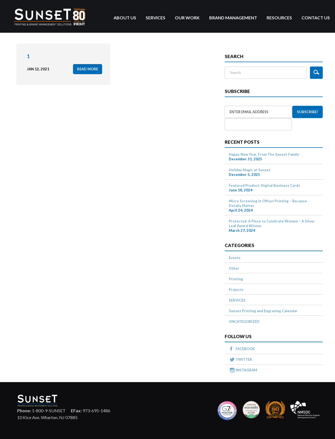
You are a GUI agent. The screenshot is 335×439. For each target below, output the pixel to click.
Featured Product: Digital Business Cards (264, 185)
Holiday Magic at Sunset (249, 170)
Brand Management (233, 17)
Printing (236, 279)
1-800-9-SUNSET (41, 410)
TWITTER (244, 359)
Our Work (187, 17)
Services (155, 17)
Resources (279, 17)
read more (87, 69)
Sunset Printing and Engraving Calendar (263, 311)
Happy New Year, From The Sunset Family (264, 154)
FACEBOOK (245, 349)
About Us (125, 17)
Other (234, 268)
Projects (236, 289)
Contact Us (316, 17)
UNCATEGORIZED (244, 321)
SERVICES (237, 300)
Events (234, 257)
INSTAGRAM (246, 370)
